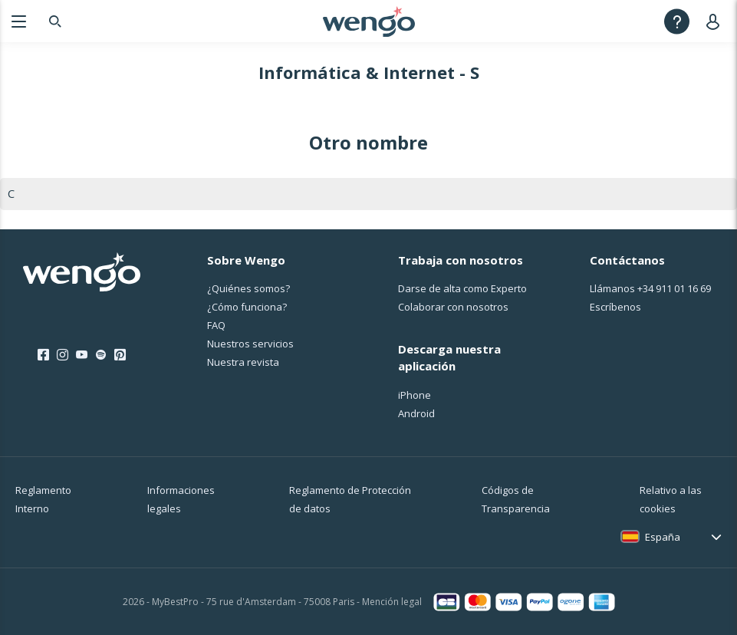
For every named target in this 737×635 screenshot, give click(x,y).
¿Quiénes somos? (248, 288)
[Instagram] (62, 355)
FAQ (216, 325)
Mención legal (392, 601)
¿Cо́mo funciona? (247, 307)
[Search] (55, 21)
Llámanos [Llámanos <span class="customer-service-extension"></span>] (650, 288)
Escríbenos (615, 307)
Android (416, 413)
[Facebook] (43, 355)
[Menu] (19, 21)
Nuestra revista (243, 362)
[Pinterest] (120, 355)
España (662, 537)
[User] (716, 21)
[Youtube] (81, 355)
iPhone (414, 395)
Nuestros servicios (250, 343)
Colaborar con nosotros (453, 307)
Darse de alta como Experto (462, 288)
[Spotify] (101, 355)
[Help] (677, 21)
